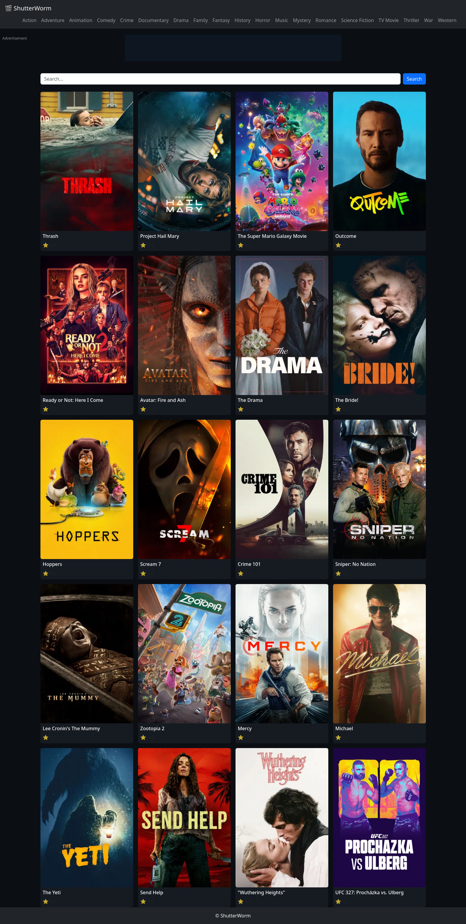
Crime (127, 20)
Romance (326, 20)
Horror (262, 20)
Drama (181, 20)
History (243, 20)
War (428, 20)
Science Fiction (357, 20)
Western (447, 20)
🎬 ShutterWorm (28, 8)
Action (29, 20)
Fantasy (221, 20)
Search (414, 79)
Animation (80, 20)
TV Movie (389, 20)
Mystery (302, 20)
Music (281, 20)
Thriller (411, 20)
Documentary (153, 20)
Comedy (106, 20)
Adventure (53, 20)
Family (200, 20)
